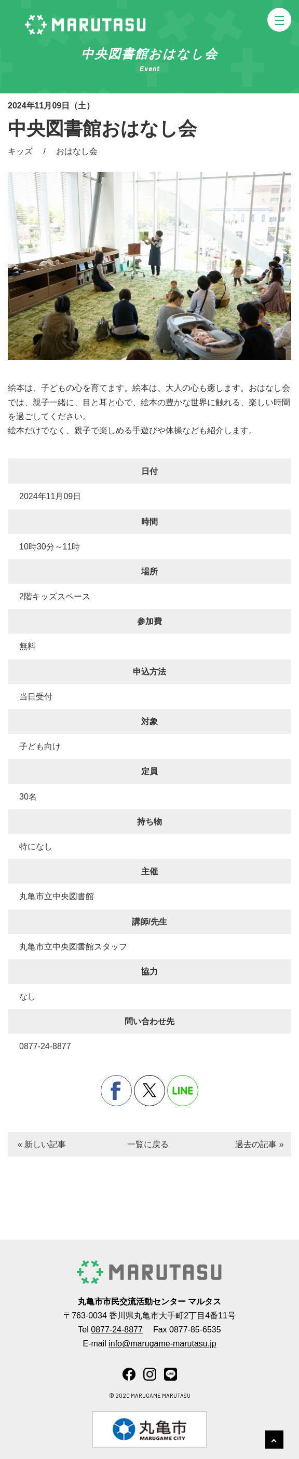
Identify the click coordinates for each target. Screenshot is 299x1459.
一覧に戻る (148, 1144)
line (182, 1090)
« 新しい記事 (42, 1144)
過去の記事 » (259, 1144)
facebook (116, 1090)
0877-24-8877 (117, 1329)
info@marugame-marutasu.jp (162, 1343)
